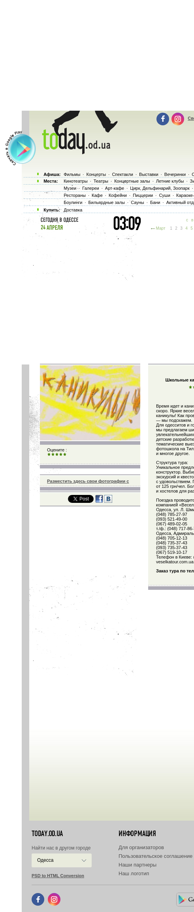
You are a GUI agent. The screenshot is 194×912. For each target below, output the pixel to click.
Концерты (96, 174)
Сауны (137, 202)
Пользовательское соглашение (155, 856)
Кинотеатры (75, 181)
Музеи (70, 188)
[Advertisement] (108, 296)
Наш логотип (134, 873)
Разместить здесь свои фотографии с (88, 481)
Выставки (148, 174)
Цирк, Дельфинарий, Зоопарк (159, 188)
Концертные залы (132, 181)
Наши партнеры (137, 865)
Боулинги (73, 202)
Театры (101, 181)
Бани (155, 202)
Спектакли (122, 174)
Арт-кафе (114, 188)
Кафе (97, 195)
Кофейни (118, 195)
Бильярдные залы (107, 202)
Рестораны (75, 195)
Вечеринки (175, 174)
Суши (164, 195)
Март (161, 228)
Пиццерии (143, 195)
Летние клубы (170, 181)
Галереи (90, 188)
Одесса (45, 860)
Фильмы (72, 174)
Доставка (73, 210)
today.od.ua (47, 833)
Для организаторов (141, 847)
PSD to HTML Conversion (58, 875)
